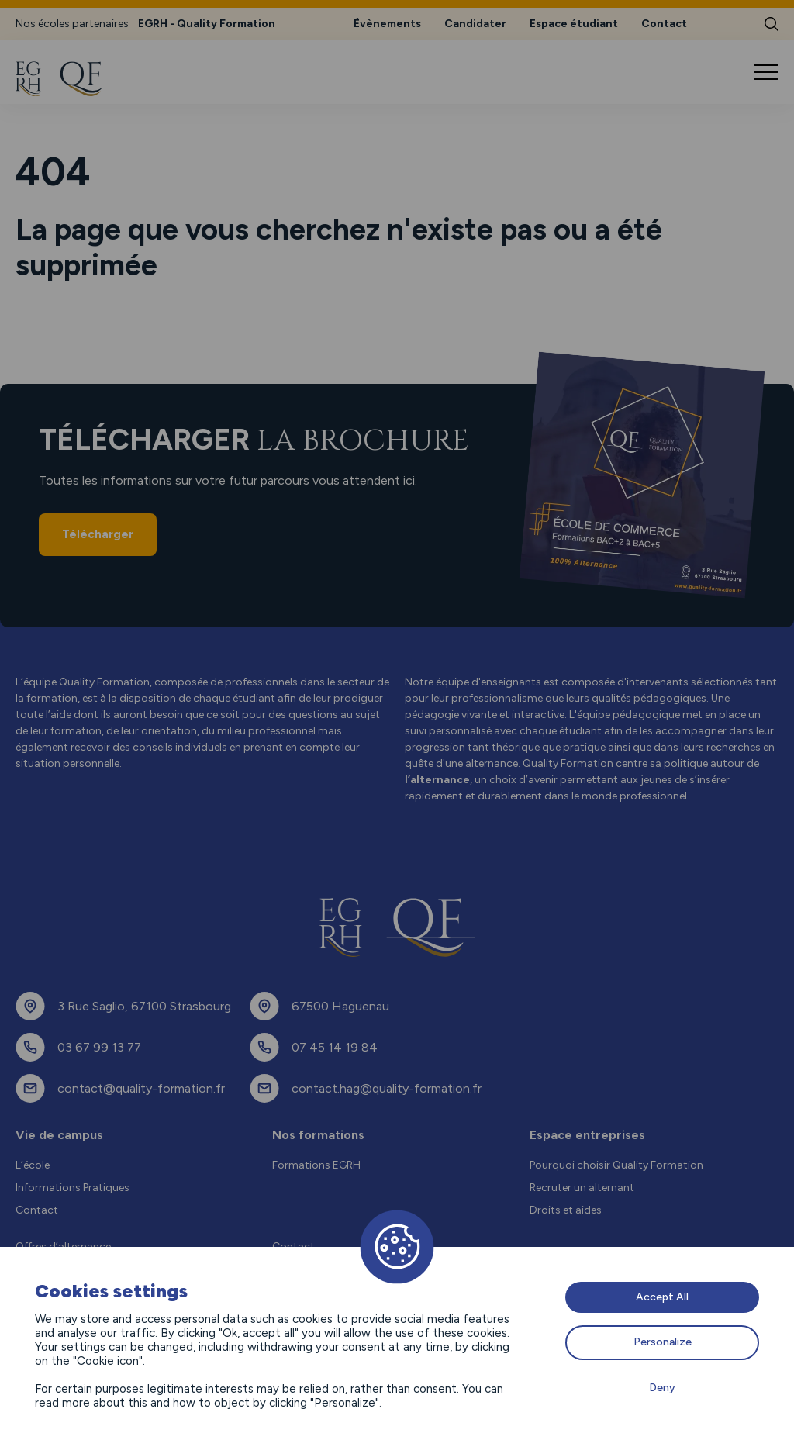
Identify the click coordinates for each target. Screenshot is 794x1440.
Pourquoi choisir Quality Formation (616, 1165)
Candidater (475, 23)
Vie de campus (59, 1134)
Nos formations (318, 1134)
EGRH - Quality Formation (206, 23)
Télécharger (97, 534)
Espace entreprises (587, 1134)
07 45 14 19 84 (335, 1047)
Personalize (662, 1341)
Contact (664, 23)
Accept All (662, 1297)
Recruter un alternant (582, 1187)
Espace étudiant (574, 23)
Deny (662, 1387)
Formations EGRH (316, 1165)
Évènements (387, 23)
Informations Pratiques (72, 1187)
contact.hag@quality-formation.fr (387, 1088)
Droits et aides (566, 1210)
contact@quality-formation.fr (141, 1088)
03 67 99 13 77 (99, 1047)
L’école (33, 1165)
